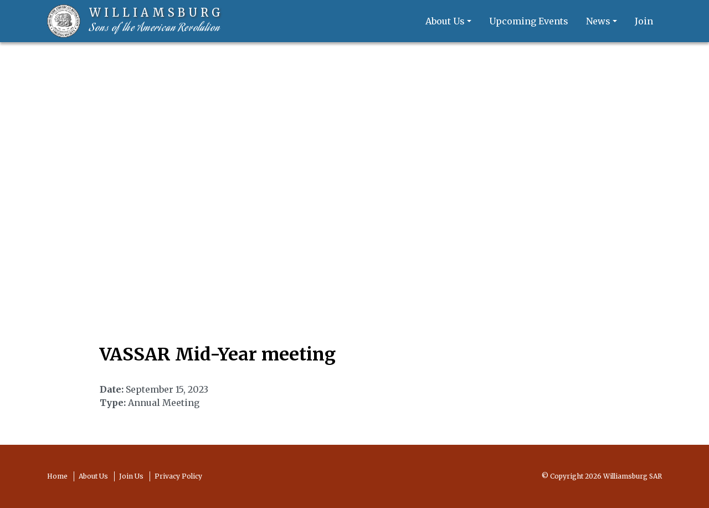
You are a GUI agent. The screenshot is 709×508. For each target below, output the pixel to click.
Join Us (131, 476)
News (598, 21)
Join (644, 21)
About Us (445, 21)
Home (57, 476)
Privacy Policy (178, 476)
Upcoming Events (528, 21)
